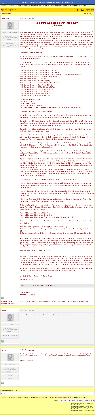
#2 (20, 310)
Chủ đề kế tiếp (87, 14)
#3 (20, 349)
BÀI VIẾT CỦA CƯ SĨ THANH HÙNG (28, 5)
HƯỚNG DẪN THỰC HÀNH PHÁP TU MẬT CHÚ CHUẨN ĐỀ (55, 5)
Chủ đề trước (7, 13)
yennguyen (5, 350)
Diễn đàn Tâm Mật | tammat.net (9, 5)
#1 (20, 18)
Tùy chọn (81, 10)
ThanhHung (5, 18)
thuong (4, 310)
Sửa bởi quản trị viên (28, 285)
